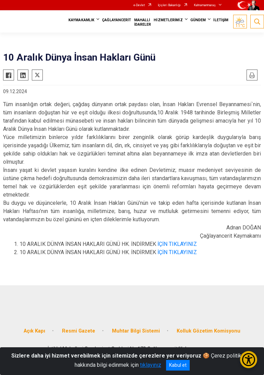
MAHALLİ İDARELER (142, 22)
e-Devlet (139, 5)
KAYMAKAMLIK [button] (81, 20)
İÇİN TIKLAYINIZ (176, 244)
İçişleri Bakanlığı (169, 5)
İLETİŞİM (220, 20)
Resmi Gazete (78, 331)
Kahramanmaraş (205, 5)
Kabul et (178, 365)
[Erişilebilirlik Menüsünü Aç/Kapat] (248, 359)
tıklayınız (150, 365)
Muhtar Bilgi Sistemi (136, 331)
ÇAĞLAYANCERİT (116, 20)
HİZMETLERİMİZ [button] (168, 20)
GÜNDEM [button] (198, 20)
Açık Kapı (34, 331)
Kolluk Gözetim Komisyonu (208, 331)
